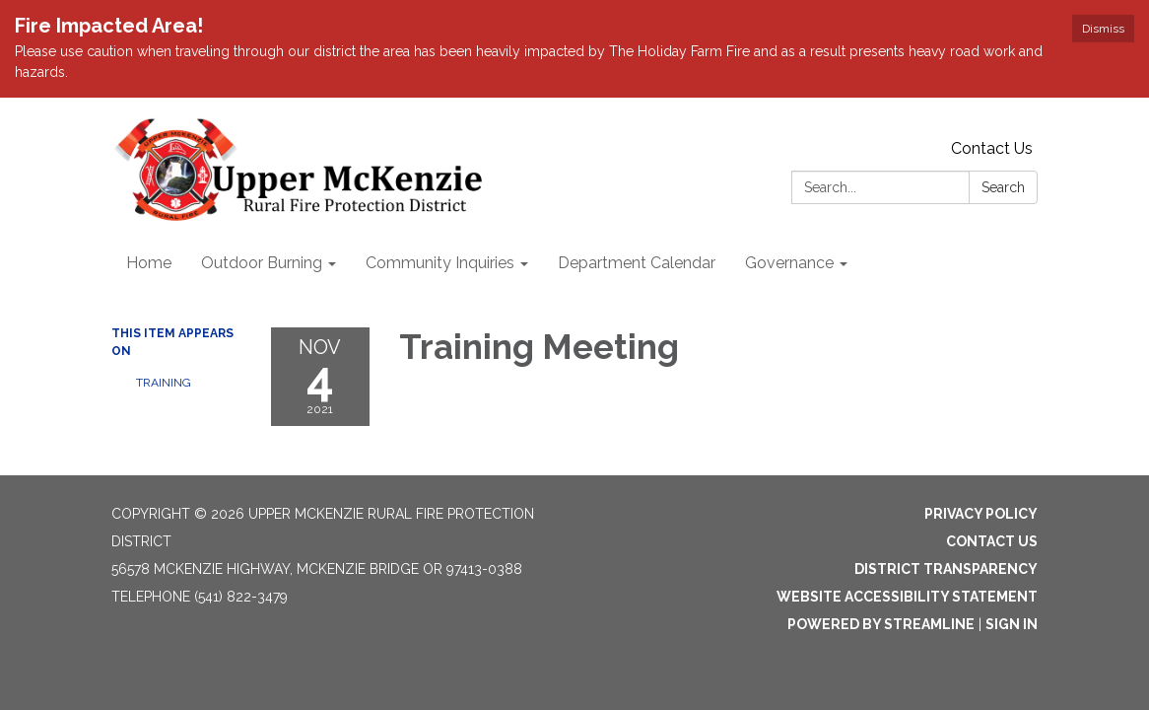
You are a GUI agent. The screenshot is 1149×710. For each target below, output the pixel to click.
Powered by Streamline (881, 624)
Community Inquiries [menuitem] (440, 262)
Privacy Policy (981, 514)
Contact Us (992, 148)
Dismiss (1103, 29)
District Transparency (946, 569)
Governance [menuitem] (789, 262)
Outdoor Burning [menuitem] (261, 262)
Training (163, 383)
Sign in (1011, 624)
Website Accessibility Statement (907, 596)
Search (1003, 187)
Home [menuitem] (148, 262)
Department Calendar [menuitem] (636, 262)
